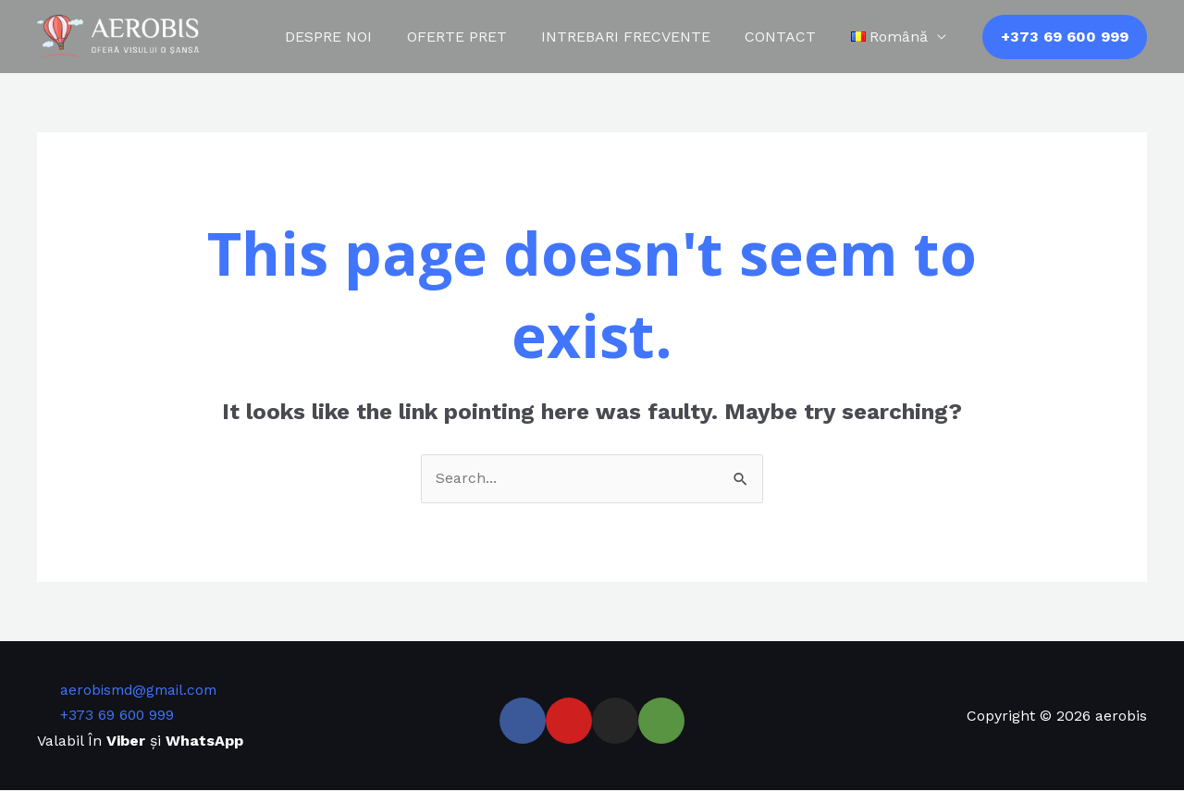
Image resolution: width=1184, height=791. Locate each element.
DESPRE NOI (350, 36)
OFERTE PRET (474, 36)
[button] (1064, 37)
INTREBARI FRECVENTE (637, 36)
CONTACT (787, 36)
